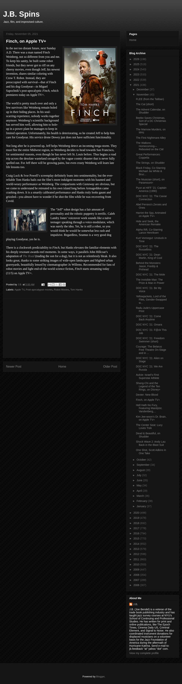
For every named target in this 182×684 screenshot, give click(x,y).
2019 (136, 517)
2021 (136, 84)
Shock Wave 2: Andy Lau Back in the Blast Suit (151, 443)
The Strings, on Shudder (150, 162)
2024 (136, 69)
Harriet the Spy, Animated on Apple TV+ (151, 214)
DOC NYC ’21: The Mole (150, 274)
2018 (136, 523)
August (140, 470)
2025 (136, 64)
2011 (136, 559)
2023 (136, 74)
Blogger (100, 676)
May (139, 485)
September (143, 464)
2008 (136, 574)
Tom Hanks (76, 289)
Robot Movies (61, 289)
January (141, 506)
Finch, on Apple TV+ (148, 399)
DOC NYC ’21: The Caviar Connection (151, 198)
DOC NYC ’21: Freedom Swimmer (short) (150, 340)
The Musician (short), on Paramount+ (150, 181)
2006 (136, 585)
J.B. (135, 604)
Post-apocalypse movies (39, 289)
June (139, 480)
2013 (136, 548)
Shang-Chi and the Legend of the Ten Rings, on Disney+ (148, 386)
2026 (136, 59)
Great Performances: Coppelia (148, 156)
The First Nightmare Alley (151, 137)
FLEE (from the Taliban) (150, 99)
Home (62, 366)
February (142, 500)
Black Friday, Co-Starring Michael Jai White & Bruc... (150, 171)
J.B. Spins (21, 14)
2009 (136, 569)
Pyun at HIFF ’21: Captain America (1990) (151, 189)
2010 (136, 564)
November (142, 94)
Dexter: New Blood (147, 394)
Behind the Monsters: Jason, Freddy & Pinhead (148, 266)
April (139, 490)
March (140, 495)
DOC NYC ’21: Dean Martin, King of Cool (149, 256)
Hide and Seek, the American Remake (148, 223)
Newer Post (13, 366)
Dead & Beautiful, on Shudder (148, 435)
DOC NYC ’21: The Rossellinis (147, 248)
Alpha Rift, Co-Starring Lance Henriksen (149, 231)
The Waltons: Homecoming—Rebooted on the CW (150, 146)
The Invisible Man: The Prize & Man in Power (150, 281)
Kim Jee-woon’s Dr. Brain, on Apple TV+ (151, 418)
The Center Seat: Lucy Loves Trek (149, 426)
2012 (136, 554)
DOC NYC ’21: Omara (149, 324)
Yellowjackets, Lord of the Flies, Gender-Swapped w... (151, 299)
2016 (136, 533)
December (142, 89)
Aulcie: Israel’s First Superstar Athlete (147, 376)
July (139, 475)
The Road (29, 256)
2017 (136, 528)
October (141, 459)
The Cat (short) (145, 104)
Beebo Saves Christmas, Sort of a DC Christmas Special (151, 121)
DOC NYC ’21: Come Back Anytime (148, 318)
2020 (136, 512)
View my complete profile (144, 653)
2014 (136, 543)
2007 (136, 579)
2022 (136, 79)
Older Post (110, 366)
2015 (136, 538)
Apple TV (19, 289)
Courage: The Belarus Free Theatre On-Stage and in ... (151, 350)
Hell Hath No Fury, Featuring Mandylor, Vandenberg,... (149, 408)
